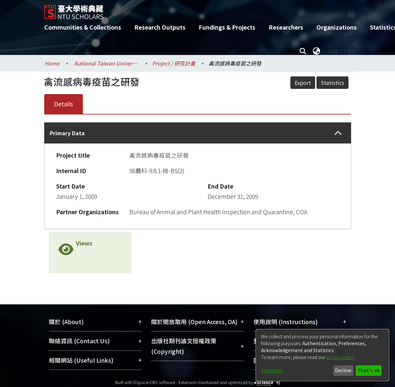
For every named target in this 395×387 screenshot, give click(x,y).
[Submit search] (303, 51)
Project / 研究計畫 (173, 63)
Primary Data (67, 133)
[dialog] (322, 355)
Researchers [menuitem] (286, 27)
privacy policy (340, 357)
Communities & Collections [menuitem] (82, 27)
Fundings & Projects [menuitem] (227, 27)
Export (303, 83)
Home (52, 63)
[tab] (197, 132)
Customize (272, 370)
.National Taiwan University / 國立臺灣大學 (106, 63)
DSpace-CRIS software (154, 382)
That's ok (368, 370)
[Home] (192, 9)
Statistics (332, 83)
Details (63, 104)
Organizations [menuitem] (336, 27)
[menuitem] (316, 50)
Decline (343, 370)
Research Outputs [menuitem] (159, 27)
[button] (338, 133)
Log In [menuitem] (337, 50)
